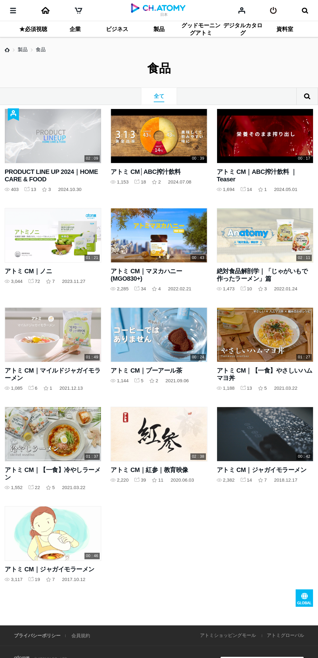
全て (159, 96)
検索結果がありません (307, 96)
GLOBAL (304, 598)
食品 (41, 49)
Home (7, 50)
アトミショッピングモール (228, 635)
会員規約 (80, 635)
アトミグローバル (285, 635)
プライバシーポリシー (37, 635)
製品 (23, 49)
